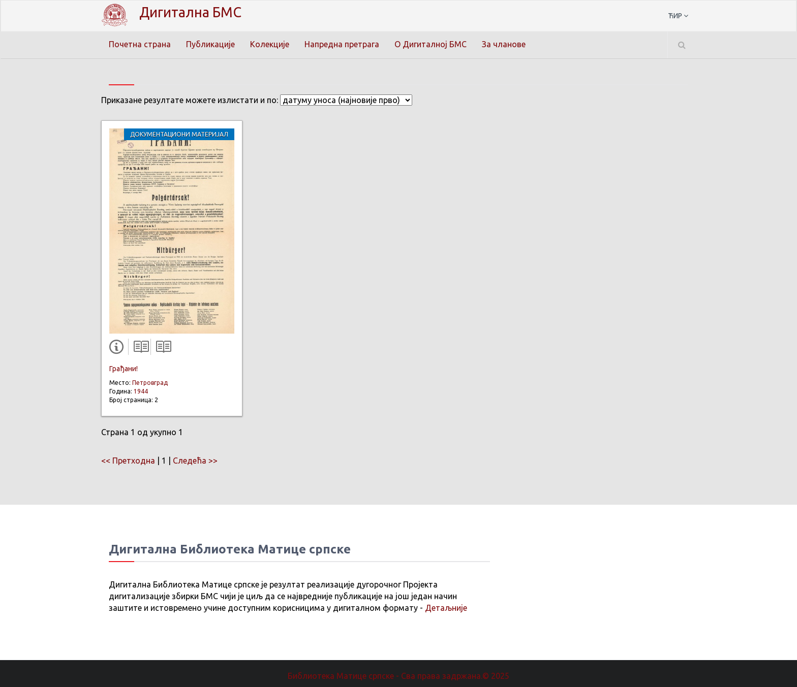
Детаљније (446, 607)
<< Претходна (128, 460)
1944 (141, 391)
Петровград (150, 382)
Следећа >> (195, 460)
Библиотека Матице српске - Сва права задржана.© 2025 (398, 675)
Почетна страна (140, 44)
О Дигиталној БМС (430, 44)
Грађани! (123, 369)
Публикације (210, 44)
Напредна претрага (341, 44)
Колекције (269, 44)
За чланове (504, 44)
